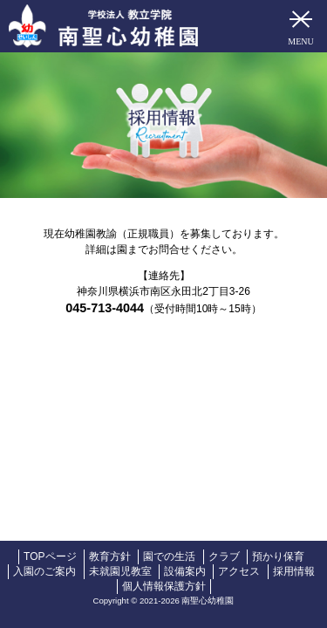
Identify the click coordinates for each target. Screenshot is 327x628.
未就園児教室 (120, 571)
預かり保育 (278, 556)
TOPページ (50, 556)
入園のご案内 (44, 571)
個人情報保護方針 (164, 586)
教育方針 (110, 556)
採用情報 (294, 571)
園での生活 (169, 556)
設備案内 (185, 571)
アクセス (239, 571)
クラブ (224, 556)
